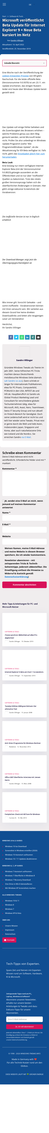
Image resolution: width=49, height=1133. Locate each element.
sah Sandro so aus (13, 380)
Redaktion (12, 747)
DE (30, 4)
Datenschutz (10, 934)
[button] (9, 940)
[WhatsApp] (22, 337)
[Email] (38, 337)
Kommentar (9, 468)
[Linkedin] (27, 337)
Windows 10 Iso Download (16, 846)
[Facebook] (10, 337)
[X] (16, 337)
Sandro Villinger (17, 40)
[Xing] (33, 337)
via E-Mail (26, 437)
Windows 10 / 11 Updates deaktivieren (21, 859)
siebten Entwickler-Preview (15, 75)
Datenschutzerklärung (16, 576)
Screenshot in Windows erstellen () (21, 850)
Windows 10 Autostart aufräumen (19, 855)
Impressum (9, 930)
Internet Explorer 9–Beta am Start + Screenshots (24, 672)
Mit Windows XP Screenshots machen (20, 888)
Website (6, 536)
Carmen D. (13, 818)
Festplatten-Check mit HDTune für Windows (22, 814)
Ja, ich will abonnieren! (24, 1027)
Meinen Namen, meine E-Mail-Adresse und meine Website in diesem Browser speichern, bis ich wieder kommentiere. (25, 551)
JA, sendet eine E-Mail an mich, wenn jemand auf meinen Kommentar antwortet (22, 504)
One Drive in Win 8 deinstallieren (18, 884)
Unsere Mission (11, 926)
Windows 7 (9, 909)
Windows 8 (9, 905)
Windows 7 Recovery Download (18, 880)
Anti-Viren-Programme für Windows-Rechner (23, 743)
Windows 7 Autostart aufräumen (18, 871)
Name (6, 512)
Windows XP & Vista (13, 913)
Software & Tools (12, 632)
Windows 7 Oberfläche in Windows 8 (20, 875)
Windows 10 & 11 (12, 900)
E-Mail (6, 524)
